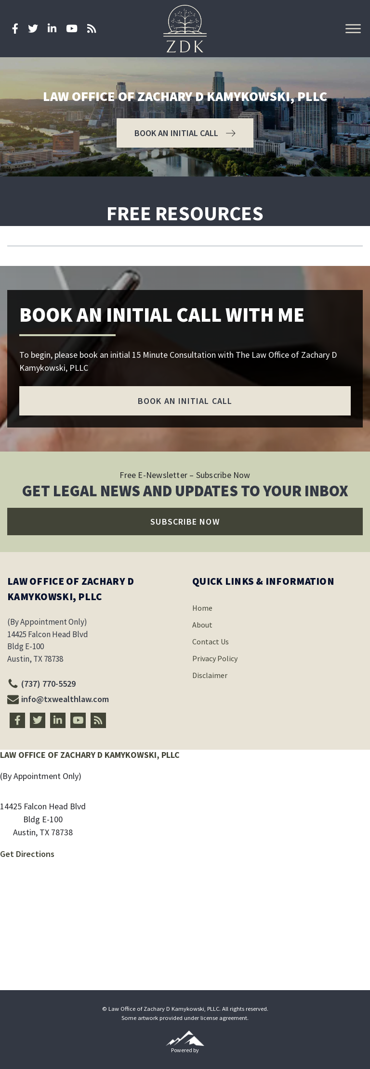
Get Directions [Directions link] (27, 853)
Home (202, 608)
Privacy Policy (215, 658)
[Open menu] (353, 29)
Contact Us (210, 641)
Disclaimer (209, 675)
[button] (185, 133)
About (202, 624)
